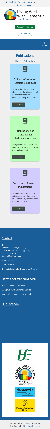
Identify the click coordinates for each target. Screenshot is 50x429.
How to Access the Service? (13, 285)
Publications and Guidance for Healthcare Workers (25, 134)
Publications (29, 61)
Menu (45, 44)
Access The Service (25, 27)
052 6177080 (9, 264)
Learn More (18, 105)
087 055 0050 (25, 5)
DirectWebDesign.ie (31, 426)
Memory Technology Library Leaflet (17, 294)
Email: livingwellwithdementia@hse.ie (20, 269)
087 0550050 (9, 260)
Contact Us (25, 33)
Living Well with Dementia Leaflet (16, 290)
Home (17, 61)
